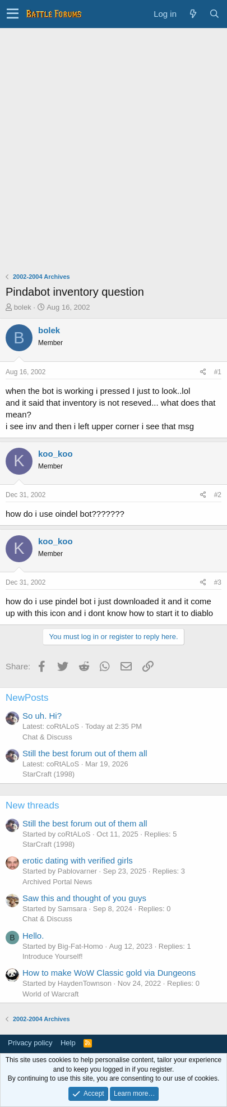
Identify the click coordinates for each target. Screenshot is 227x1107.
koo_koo (55, 453)
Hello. (33, 935)
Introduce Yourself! (52, 956)
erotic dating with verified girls (77, 860)
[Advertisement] (113, 147)
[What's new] (192, 13)
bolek (22, 307)
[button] (12, 14)
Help (68, 1043)
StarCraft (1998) (48, 774)
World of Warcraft (50, 994)
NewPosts (27, 697)
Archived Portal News (57, 882)
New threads (32, 805)
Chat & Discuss (47, 737)
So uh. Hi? (42, 715)
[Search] (214, 13)
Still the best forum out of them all (84, 753)
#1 (217, 372)
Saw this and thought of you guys (84, 898)
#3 (217, 582)
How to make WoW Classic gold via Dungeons (109, 972)
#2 (217, 495)
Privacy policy (30, 1043)
